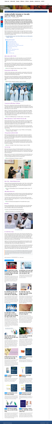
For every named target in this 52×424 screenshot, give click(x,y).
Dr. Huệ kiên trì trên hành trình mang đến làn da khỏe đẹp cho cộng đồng (11, 293)
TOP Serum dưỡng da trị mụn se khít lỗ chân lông (11, 410)
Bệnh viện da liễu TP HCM (12, 41)
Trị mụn (17, 1)
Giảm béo (32, 1)
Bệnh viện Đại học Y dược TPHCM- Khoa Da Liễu (15, 45)
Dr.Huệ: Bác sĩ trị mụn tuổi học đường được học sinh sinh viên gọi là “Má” (26, 272)
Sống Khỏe (12, 1)
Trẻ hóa (27, 1)
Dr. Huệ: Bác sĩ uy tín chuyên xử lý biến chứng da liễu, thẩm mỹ (25, 293)
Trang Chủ (7, 1)
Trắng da (22, 1)
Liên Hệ (42, 1)
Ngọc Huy (9, 17)
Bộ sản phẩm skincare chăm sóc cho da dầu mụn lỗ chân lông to (11, 337)
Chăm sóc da (37, 1)
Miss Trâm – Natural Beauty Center (13, 49)
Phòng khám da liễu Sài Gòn (12, 42)
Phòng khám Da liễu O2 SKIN (12, 46)
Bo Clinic (9, 51)
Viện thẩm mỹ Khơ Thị (11, 50)
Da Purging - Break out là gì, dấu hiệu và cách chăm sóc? (25, 410)
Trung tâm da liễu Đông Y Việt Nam (13, 44)
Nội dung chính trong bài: (10, 39)
